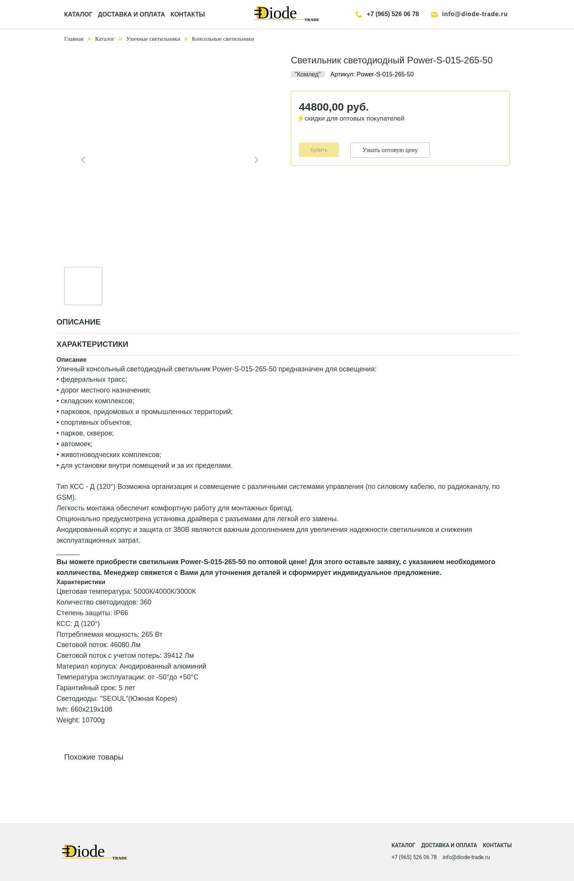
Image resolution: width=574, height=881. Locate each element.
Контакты (497, 845)
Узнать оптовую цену (390, 150)
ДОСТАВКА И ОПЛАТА (131, 14)
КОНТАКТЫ (188, 14)
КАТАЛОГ (78, 14)
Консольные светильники (223, 39)
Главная (73, 39)
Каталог (104, 39)
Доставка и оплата (449, 845)
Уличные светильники (153, 39)
